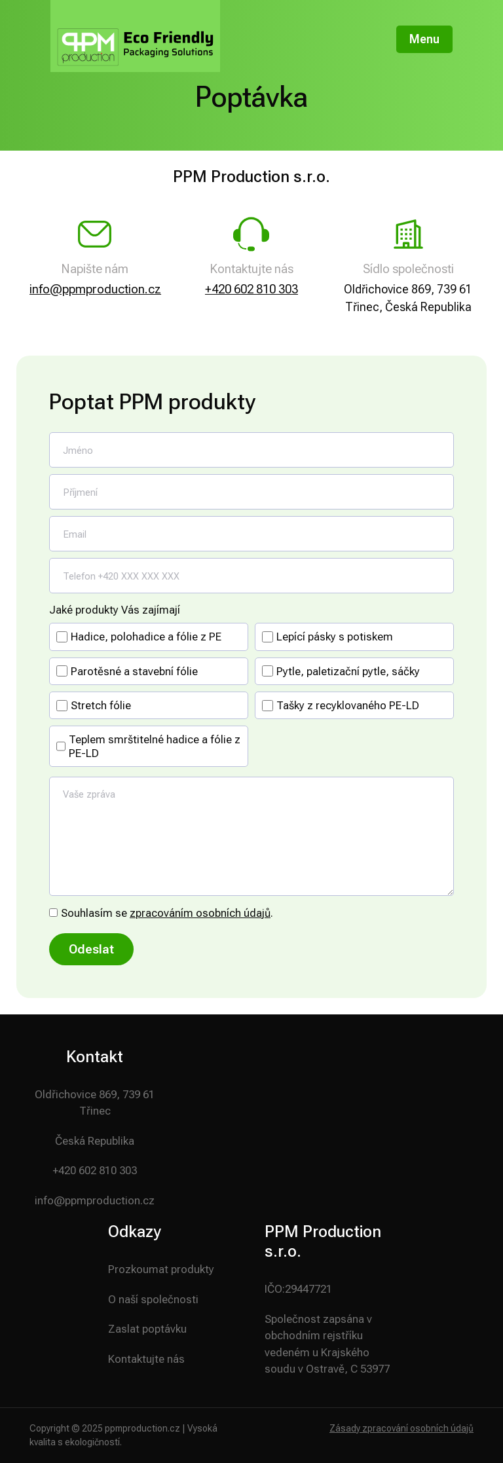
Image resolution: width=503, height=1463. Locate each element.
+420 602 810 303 (251, 289)
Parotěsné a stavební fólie (134, 671)
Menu (424, 39)
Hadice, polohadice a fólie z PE (146, 636)
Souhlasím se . (167, 912)
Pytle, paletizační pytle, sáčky (348, 671)
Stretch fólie (101, 705)
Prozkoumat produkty (161, 1269)
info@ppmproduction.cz (95, 289)
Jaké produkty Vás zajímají (114, 609)
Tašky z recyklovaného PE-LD (347, 705)
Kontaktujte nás (146, 1358)
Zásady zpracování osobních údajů (401, 1428)
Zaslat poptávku (147, 1328)
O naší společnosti (153, 1299)
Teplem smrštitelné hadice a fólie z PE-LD (154, 746)
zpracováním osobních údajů (200, 912)
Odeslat (91, 949)
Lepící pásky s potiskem (334, 636)
